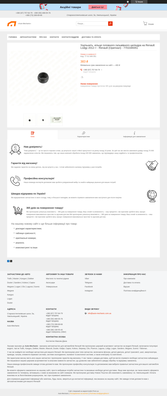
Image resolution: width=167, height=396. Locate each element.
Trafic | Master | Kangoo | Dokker (20, 279)
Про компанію (129, 279)
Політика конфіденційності (135, 291)
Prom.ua (96, 391)
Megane (10, 291)
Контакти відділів (70, 37)
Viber (87, 279)
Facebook (89, 287)
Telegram (88, 283)
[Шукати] (110, 23)
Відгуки (127, 287)
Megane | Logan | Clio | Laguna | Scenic (23, 287)
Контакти (54, 37)
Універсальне (51, 287)
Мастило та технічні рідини (57, 279)
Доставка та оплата (91, 37)
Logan (9, 299)
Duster (10, 303)
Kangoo (10, 295)
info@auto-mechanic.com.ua (99, 313)
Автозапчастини (28, 37)
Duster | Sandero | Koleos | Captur (21, 283)
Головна (13, 37)
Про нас (43, 37)
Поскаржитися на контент (79, 393)
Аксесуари (50, 283)
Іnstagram (89, 291)
